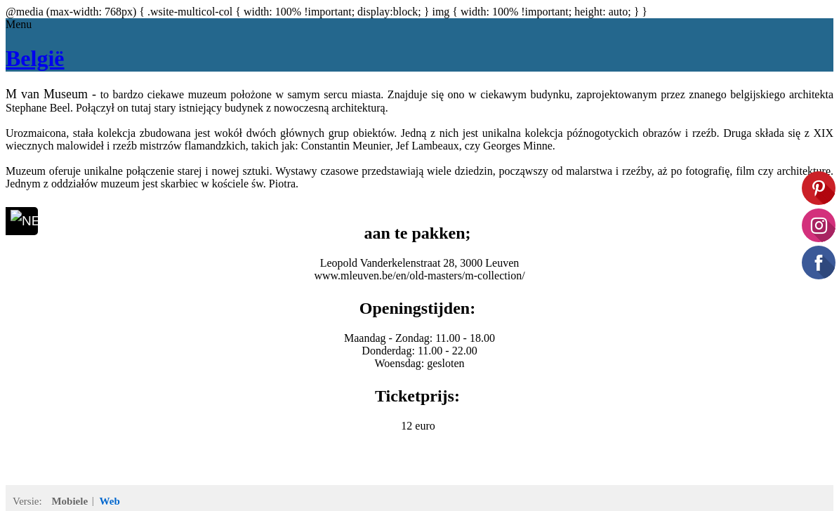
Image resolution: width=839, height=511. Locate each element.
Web (110, 501)
